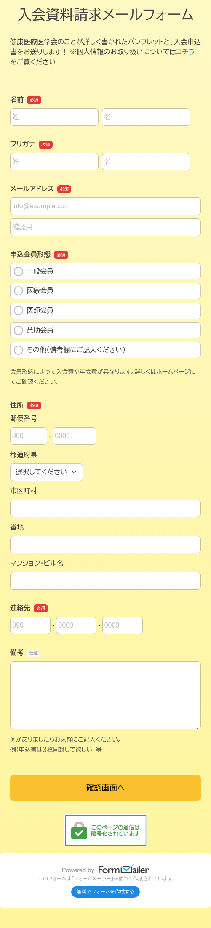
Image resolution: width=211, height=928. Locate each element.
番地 (17, 527)
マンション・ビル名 (36, 563)
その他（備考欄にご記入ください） (70, 350)
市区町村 (23, 491)
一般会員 (33, 271)
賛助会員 (33, 330)
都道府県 (23, 454)
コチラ (185, 52)
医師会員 (33, 310)
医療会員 (33, 290)
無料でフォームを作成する (106, 892)
